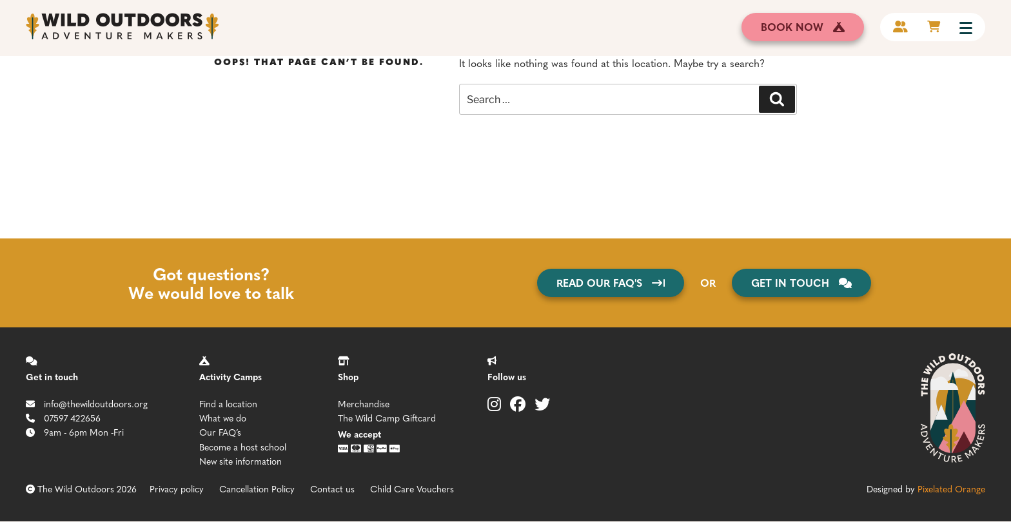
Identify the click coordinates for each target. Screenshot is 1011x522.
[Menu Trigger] (965, 27)
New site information (240, 460)
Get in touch (52, 376)
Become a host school (242, 446)
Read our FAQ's (610, 282)
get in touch (801, 282)
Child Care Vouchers (412, 488)
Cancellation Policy (257, 488)
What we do (222, 417)
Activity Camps (230, 376)
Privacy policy (177, 488)
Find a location (228, 403)
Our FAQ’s (220, 431)
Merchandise (363, 403)
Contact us (332, 488)
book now (803, 26)
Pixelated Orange (951, 488)
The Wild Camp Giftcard (387, 417)
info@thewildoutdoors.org (87, 403)
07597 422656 (63, 417)
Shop (348, 376)
